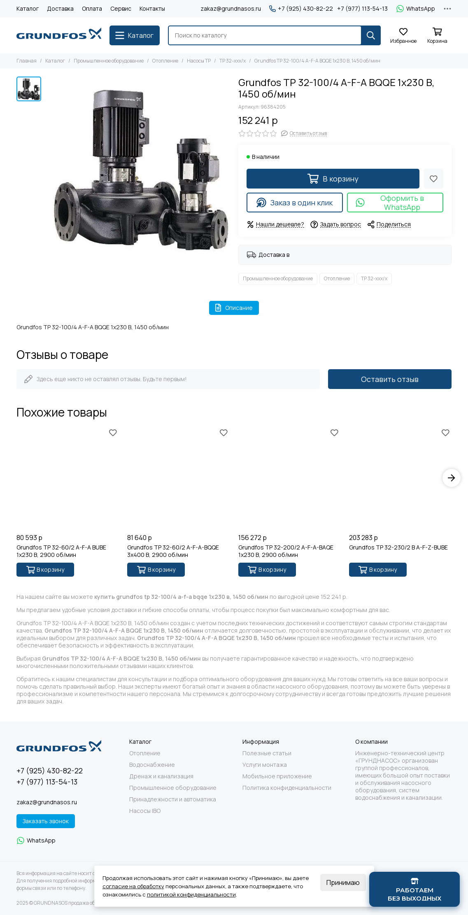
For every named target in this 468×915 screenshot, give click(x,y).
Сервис (120, 8)
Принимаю (343, 882)
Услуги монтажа (264, 764)
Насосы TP (199, 60)
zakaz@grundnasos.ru (230, 8)
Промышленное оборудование (109, 60)
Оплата (92, 8)
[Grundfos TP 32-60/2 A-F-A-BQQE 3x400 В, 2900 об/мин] (178, 478)
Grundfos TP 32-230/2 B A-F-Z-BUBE (398, 547)
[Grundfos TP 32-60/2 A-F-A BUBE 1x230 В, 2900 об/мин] (67, 478)
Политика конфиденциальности (286, 788)
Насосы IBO (145, 811)
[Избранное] (403, 36)
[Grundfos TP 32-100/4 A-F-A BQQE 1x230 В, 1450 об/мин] (137, 169)
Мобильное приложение (277, 776)
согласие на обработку (133, 886)
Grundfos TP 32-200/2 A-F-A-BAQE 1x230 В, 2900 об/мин (285, 551)
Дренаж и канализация (161, 776)
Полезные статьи (266, 753)
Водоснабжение (152, 764)
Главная (26, 60)
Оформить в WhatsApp (389, 202)
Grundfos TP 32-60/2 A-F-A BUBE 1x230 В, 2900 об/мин (61, 551)
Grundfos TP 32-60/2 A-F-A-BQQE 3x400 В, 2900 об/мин (173, 551)
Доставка (60, 8)
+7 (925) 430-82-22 (301, 8)
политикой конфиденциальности (191, 894)
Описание (234, 308)
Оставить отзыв (390, 379)
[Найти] (371, 35)
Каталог (27, 8)
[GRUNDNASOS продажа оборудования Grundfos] (58, 35)
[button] (451, 478)
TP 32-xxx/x (232, 60)
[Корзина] (437, 36)
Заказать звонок (46, 821)
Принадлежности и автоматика (172, 799)
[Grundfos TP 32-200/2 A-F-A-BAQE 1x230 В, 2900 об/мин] (289, 478)
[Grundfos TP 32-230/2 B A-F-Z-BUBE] (400, 478)
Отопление (165, 60)
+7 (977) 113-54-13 (362, 8)
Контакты (152, 8)
